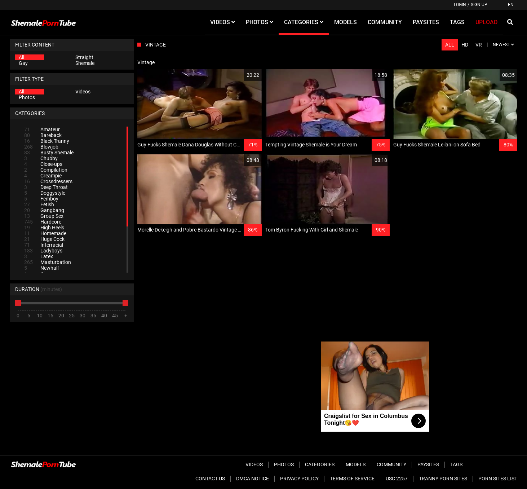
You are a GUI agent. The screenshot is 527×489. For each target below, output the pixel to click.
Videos (82, 91)
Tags (456, 464)
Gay (23, 63)
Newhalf (41, 268)
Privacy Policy (299, 478)
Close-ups (43, 164)
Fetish (39, 204)
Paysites (428, 464)
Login (460, 4)
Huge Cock (44, 239)
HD (464, 45)
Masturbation (47, 262)
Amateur (42, 129)
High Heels (44, 227)
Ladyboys (43, 251)
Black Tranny (46, 141)
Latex (38, 256)
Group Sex (43, 216)
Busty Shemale (49, 152)
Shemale (84, 63)
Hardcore (42, 222)
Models (356, 464)
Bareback (43, 135)
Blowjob (41, 147)
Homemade (45, 233)
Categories (320, 464)
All (21, 57)
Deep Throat (46, 187)
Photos (27, 97)
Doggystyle (44, 193)
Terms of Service (352, 478)
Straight (84, 57)
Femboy (41, 199)
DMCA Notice (252, 478)
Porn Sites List (497, 478)
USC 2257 (397, 478)
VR (478, 45)
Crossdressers (48, 181)
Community (391, 464)
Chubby (41, 158)
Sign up (479, 4)
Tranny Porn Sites (443, 478)
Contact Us (210, 478)
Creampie (43, 176)
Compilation (45, 170)
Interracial (43, 245)
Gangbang (44, 210)
